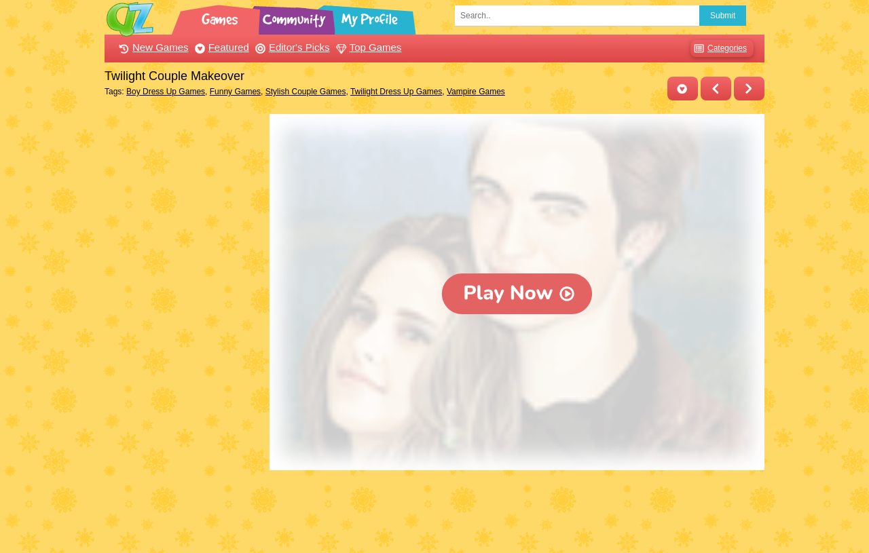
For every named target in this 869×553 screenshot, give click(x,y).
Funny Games (235, 91)
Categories (718, 48)
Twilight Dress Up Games (396, 91)
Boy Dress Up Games (165, 91)
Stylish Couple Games (305, 91)
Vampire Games (476, 91)
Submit (722, 15)
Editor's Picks (291, 47)
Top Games (367, 47)
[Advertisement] (184, 317)
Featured (220, 47)
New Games (152, 47)
